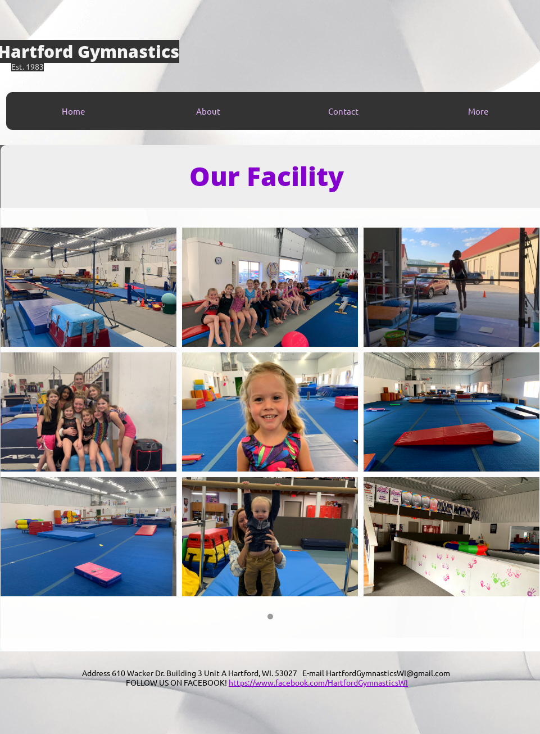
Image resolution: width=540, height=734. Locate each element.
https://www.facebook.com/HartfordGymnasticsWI (318, 682)
